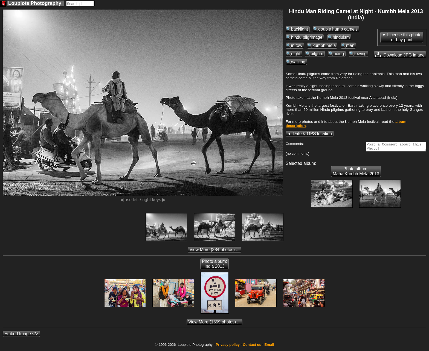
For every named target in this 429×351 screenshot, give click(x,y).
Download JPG (400, 54)
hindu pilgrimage (306, 37)
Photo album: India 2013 (214, 265)
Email (269, 346)
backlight (299, 29)
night (295, 53)
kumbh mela (324, 45)
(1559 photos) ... (214, 323)
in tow (296, 45)
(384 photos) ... (215, 251)
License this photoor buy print (404, 37)
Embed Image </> (21, 335)
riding (339, 53)
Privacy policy (227, 346)
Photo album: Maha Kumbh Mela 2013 (356, 173)
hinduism (341, 37)
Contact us (252, 346)
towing (360, 53)
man (350, 45)
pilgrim (317, 53)
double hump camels (338, 29)
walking (298, 62)
